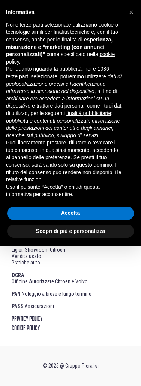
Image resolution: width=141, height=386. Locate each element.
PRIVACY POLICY (27, 319)
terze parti (17, 76)
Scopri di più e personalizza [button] (70, 231)
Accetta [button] (70, 213)
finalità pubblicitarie (88, 113)
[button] (131, 12)
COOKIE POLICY (26, 328)
